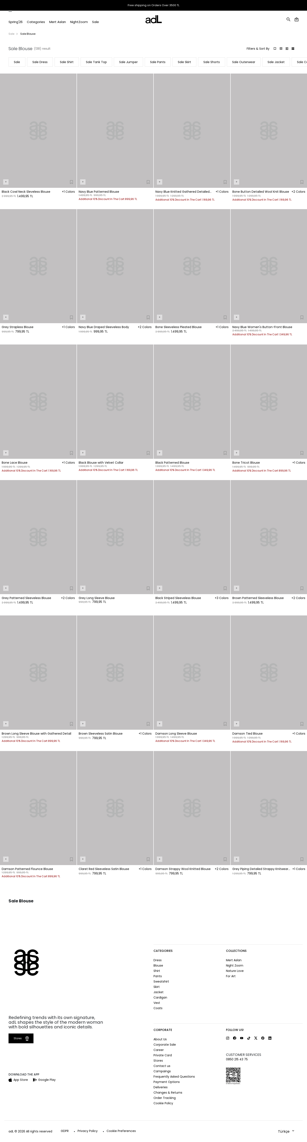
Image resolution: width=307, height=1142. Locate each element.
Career (159, 1050)
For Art (231, 976)
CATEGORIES (163, 951)
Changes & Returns (168, 1092)
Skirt (157, 987)
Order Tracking (237, 6)
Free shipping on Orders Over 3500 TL (153, 5)
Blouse (158, 965)
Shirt (157, 971)
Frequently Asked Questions (174, 1076)
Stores (261, 5)
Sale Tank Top (96, 62)
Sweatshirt (161, 981)
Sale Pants (157, 62)
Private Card (163, 1055)
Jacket (159, 992)
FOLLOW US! (235, 1030)
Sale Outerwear (243, 62)
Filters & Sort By (258, 48)
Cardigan (160, 997)
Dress (158, 960)
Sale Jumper (128, 62)
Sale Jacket (276, 62)
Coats (158, 1008)
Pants (158, 976)
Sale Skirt (184, 62)
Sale (11, 34)
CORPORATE (163, 1030)
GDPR (65, 1131)
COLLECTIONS (236, 951)
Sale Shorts (211, 62)
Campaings (162, 1071)
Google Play (44, 1080)
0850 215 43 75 (237, 1059)
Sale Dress (40, 62)
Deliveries (161, 1087)
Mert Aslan (234, 960)
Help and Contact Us (284, 6)
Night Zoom (234, 965)
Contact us (162, 1066)
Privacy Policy (88, 1131)
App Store (18, 1080)
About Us (160, 1039)
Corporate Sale (165, 1044)
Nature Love (235, 971)
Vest (157, 1003)
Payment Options (167, 1082)
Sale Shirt (67, 62)
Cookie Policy (163, 1103)
